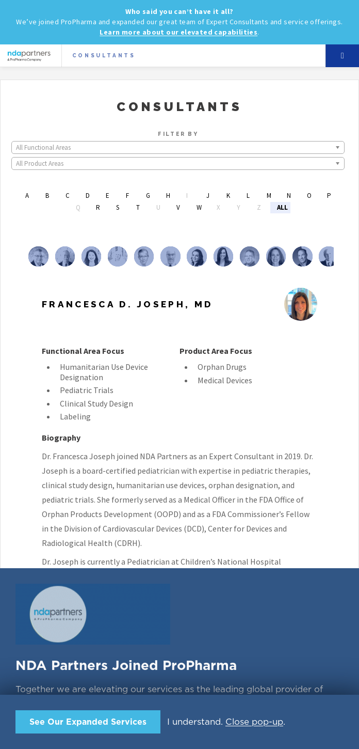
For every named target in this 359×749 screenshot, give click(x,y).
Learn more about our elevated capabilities (178, 32)
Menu (342, 55)
